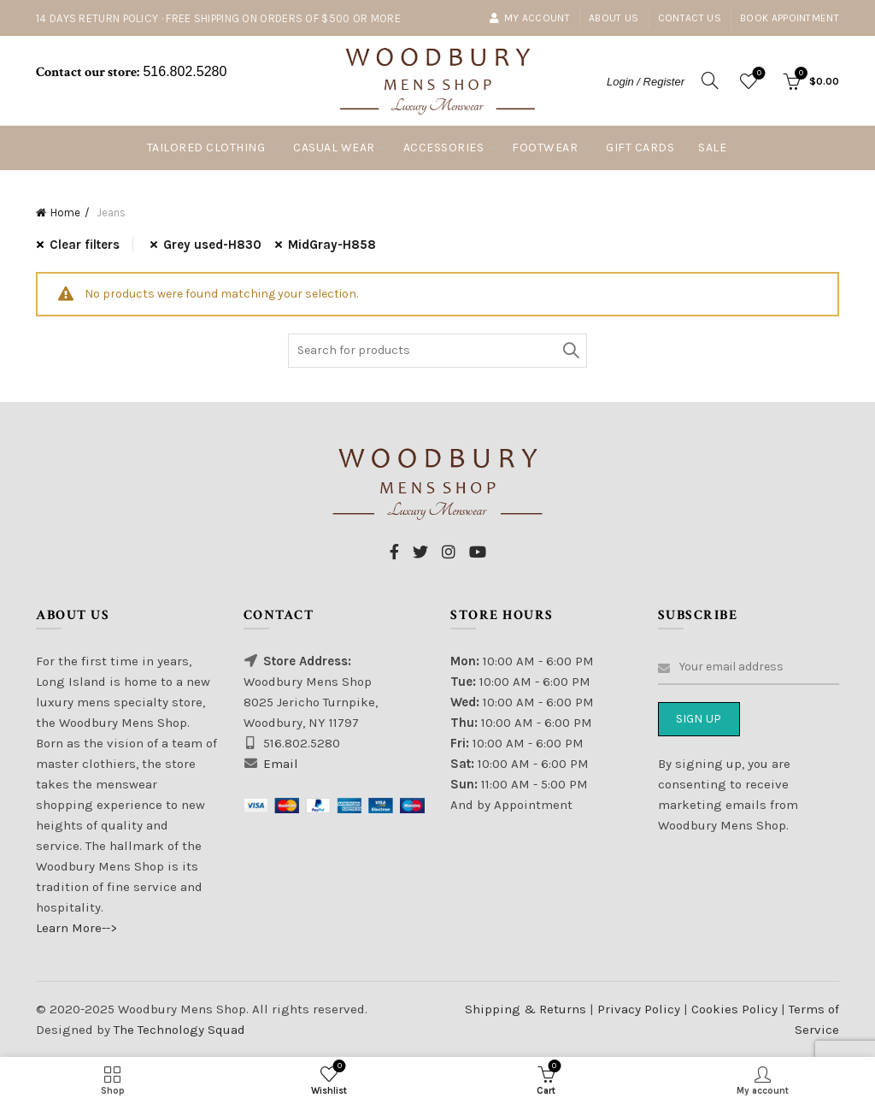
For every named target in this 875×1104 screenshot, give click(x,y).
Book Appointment (789, 18)
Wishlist (757, 74)
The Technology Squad (177, 1029)
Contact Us (689, 18)
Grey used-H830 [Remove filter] (212, 244)
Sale (712, 147)
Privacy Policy (640, 1009)
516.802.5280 (182, 71)
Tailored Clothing (206, 147)
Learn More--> (76, 928)
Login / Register (645, 81)
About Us (613, 18)
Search (570, 351)
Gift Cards (640, 147)
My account (529, 18)
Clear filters (85, 244)
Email (280, 763)
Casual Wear (334, 147)
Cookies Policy (736, 1009)
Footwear (545, 147)
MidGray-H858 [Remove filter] (332, 244)
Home (65, 212)
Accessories (443, 147)
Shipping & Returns (525, 1009)
